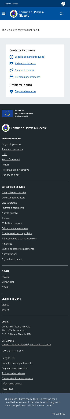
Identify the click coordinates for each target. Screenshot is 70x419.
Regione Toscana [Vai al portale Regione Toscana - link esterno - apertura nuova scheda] (11, 3)
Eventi (5, 309)
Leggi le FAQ (8, 358)
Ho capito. (58, 414)
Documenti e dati (11, 175)
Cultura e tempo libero (13, 197)
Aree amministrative (12, 149)
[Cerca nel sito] (61, 14)
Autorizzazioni (9, 254)
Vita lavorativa (9, 203)
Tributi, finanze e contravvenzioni (19, 238)
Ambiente (7, 244)
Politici (5, 164)
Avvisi (5, 287)
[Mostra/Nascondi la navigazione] (4, 13)
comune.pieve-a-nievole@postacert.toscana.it (26, 344)
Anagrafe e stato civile (14, 192)
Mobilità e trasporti (12, 223)
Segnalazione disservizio (14, 368)
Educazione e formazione (15, 228)
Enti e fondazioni (11, 159)
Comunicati (8, 282)
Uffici (4, 154)
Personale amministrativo (15, 170)
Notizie (5, 276)
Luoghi (5, 304)
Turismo (6, 218)
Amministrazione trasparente (17, 378)
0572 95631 (8, 340)
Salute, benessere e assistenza (18, 249)
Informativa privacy (12, 383)
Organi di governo (11, 144)
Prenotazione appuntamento (17, 363)
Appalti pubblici (10, 213)
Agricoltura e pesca (12, 259)
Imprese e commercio (13, 208)
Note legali (7, 389)
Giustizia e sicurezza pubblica (17, 233)
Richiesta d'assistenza (13, 373)
